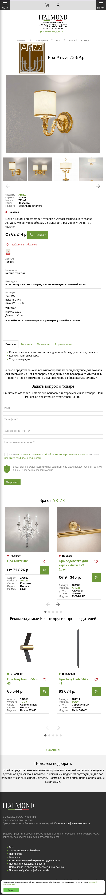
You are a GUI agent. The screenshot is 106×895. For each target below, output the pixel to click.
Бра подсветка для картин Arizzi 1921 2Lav (73, 565)
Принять (11, 890)
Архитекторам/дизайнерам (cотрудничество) (34, 860)
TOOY (23, 701)
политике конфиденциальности (22, 458)
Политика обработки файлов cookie (29, 870)
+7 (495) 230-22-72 (53, 25)
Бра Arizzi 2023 (18, 561)
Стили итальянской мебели (24, 850)
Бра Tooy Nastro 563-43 (22, 681)
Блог (11, 847)
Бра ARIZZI (53, 750)
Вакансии (14, 857)
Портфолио (15, 853)
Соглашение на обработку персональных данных (36, 867)
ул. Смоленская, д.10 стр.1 (53, 31)
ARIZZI (22, 194)
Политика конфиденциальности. (72, 823)
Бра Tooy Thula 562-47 (73, 681)
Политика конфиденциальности (27, 863)
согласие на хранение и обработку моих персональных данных (52, 454)
